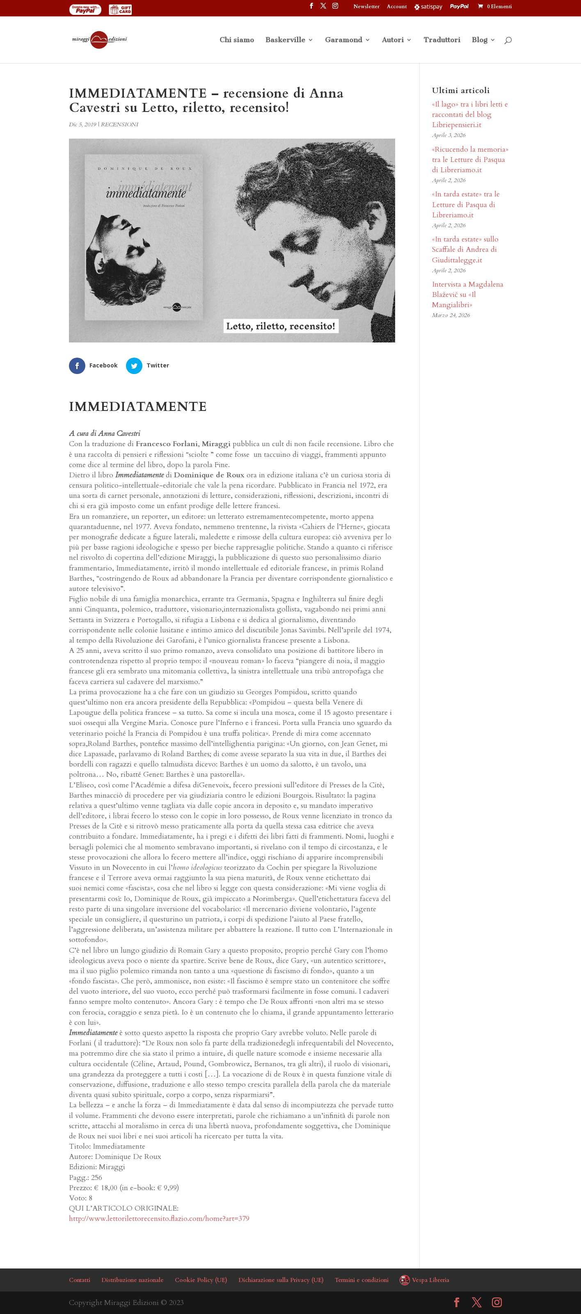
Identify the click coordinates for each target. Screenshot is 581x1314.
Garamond (343, 40)
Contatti (79, 1280)
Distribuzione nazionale (132, 1280)
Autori (393, 40)
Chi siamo (237, 40)
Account (397, 7)
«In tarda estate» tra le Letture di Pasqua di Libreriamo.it (466, 204)
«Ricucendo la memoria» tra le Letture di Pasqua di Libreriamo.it (470, 159)
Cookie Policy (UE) (201, 1280)
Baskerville (285, 40)
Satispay (428, 6)
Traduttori (441, 40)
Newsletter (367, 7)
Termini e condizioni (362, 1280)
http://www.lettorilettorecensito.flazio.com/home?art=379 (159, 1219)
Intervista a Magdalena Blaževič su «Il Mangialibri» (467, 294)
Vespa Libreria (430, 1280)
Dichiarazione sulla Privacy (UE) (281, 1280)
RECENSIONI (119, 124)
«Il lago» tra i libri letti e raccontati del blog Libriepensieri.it (470, 114)
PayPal (460, 6)
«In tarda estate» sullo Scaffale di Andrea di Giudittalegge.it (465, 249)
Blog (479, 40)
